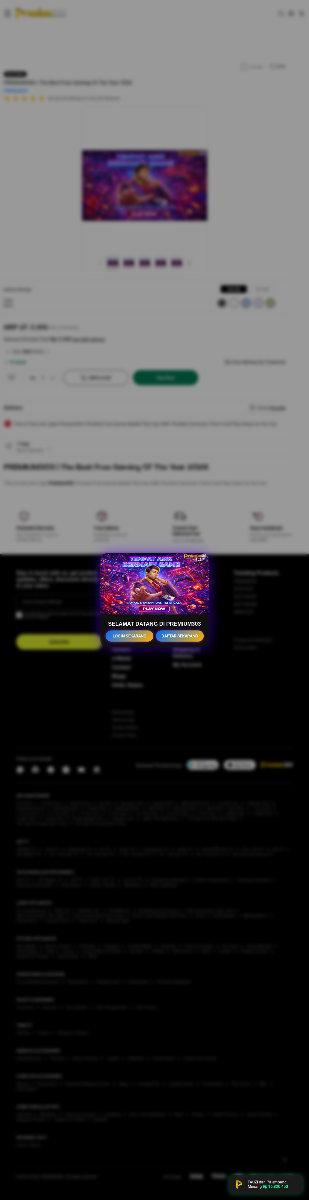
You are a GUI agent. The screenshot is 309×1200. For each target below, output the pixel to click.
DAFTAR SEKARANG (179, 636)
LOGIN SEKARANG (129, 636)
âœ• (199, 559)
